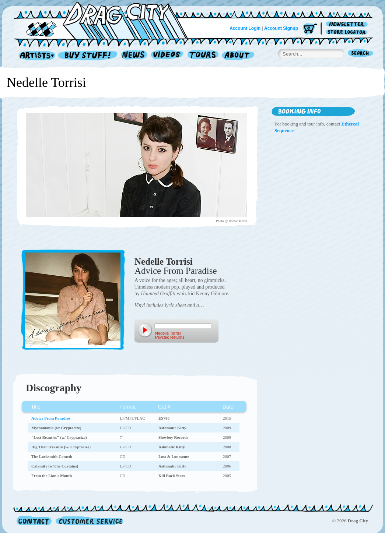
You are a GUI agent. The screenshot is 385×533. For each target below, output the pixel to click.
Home (105, 19)
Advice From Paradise (175, 271)
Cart (309, 29)
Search (360, 54)
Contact (34, 520)
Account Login (245, 28)
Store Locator (348, 32)
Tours (203, 56)
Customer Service (88, 520)
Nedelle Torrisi (163, 261)
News (134, 56)
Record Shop (88, 56)
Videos (167, 56)
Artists (35, 56)
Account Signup (281, 28)
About (238, 56)
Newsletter (348, 24)
